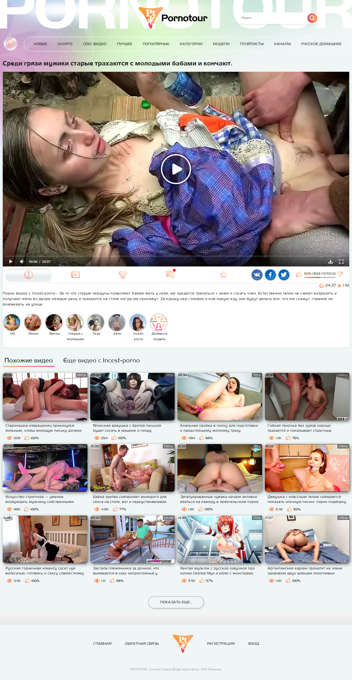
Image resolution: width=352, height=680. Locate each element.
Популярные (156, 44)
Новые (40, 44)
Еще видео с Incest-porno (101, 360)
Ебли (117, 324)
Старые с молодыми (75, 327)
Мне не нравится (340, 274)
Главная (10, 44)
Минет (32, 324)
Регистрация (221, 644)
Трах (95, 324)
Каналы (282, 44)
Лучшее (124, 44)
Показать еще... (176, 602)
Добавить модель (158, 327)
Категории (191, 44)
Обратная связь (142, 644)
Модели (221, 44)
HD (12, 324)
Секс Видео (94, 44)
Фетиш (54, 324)
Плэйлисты (252, 44)
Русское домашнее (321, 44)
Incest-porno (138, 327)
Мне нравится (299, 274)
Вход (253, 644)
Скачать (330, 261)
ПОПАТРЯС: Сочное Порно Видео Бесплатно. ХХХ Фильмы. (176, 669)
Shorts (65, 44)
